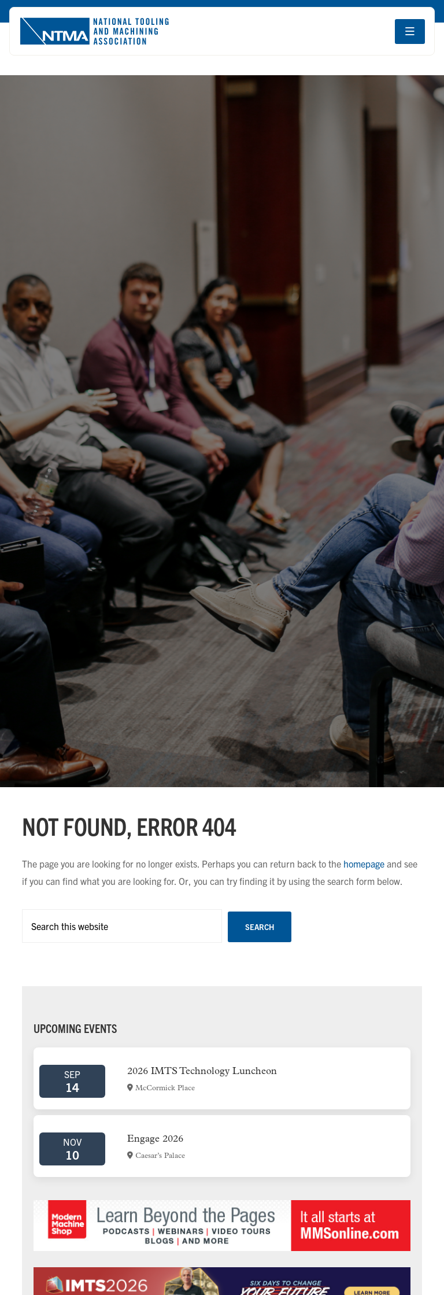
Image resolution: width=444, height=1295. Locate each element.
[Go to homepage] (94, 31)
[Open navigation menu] (410, 31)
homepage (363, 863)
